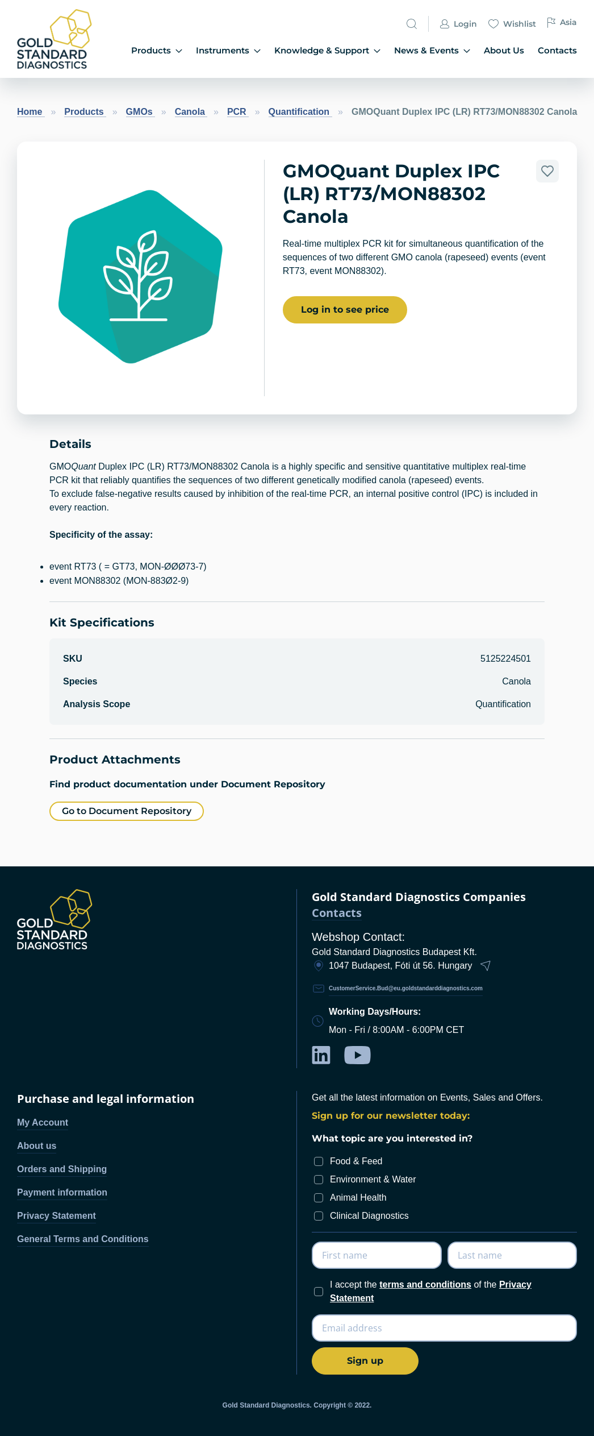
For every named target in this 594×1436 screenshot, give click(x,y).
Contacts (337, 913)
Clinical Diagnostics (369, 1216)
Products (85, 112)
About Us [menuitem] (507, 50)
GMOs (141, 112)
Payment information (62, 1192)
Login (458, 26)
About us (36, 1146)
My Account (42, 1122)
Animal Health (358, 1197)
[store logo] (58, 39)
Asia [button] (562, 24)
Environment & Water (373, 1179)
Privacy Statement (56, 1216)
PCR (238, 112)
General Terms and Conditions (83, 1239)
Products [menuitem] (171, 50)
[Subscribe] (365, 1361)
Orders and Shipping (62, 1169)
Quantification (300, 112)
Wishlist (512, 26)
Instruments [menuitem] (241, 50)
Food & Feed (356, 1161)
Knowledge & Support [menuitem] (337, 50)
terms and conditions (425, 1284)
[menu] (344, 51)
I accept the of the (431, 1291)
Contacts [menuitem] (558, 50)
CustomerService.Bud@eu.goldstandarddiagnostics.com (406, 988)
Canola (191, 112)
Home (31, 112)
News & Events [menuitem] (439, 50)
